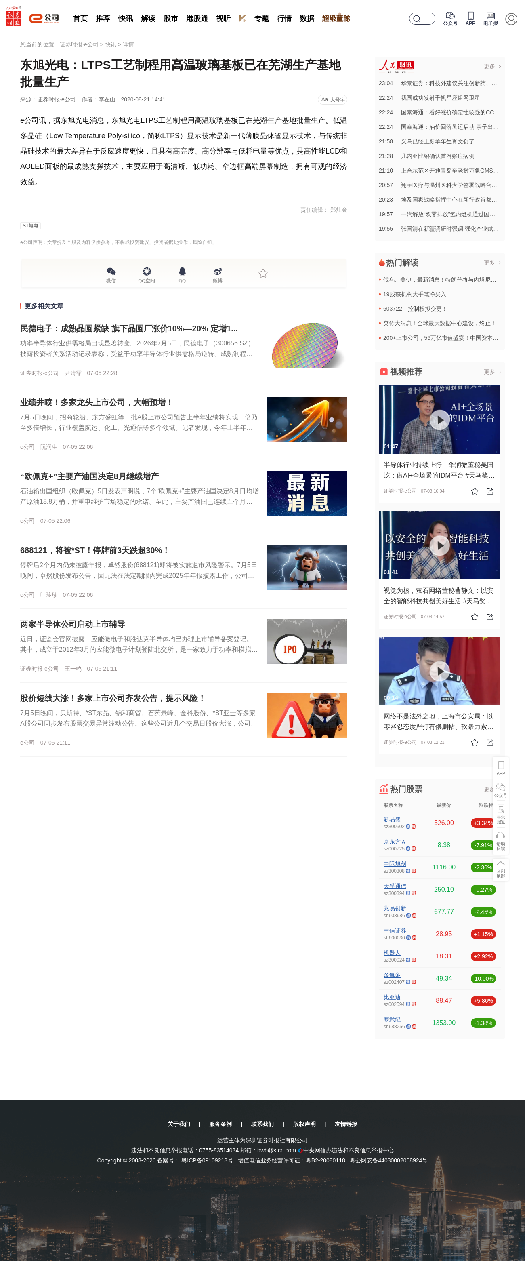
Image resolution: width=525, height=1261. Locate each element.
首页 (80, 19)
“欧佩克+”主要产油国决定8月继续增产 (89, 476)
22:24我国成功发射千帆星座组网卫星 (429, 98)
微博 (218, 279)
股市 (171, 19)
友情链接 (346, 1124)
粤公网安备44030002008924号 (389, 1160)
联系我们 (262, 1124)
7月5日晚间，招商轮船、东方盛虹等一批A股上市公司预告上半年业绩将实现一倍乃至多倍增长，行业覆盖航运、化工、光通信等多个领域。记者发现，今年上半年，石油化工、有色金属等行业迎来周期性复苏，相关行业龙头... (139, 428)
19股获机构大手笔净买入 (414, 294)
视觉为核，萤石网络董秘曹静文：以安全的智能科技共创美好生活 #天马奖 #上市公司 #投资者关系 (439, 601)
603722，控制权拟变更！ (415, 308)
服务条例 (220, 1124)
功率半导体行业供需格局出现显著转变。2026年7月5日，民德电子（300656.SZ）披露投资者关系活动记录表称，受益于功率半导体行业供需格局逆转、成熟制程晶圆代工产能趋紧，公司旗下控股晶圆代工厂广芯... (137, 354)
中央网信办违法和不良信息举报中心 (346, 1150)
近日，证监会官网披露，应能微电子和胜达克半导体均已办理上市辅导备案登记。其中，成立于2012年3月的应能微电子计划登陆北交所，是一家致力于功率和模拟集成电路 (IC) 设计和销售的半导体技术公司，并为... (139, 649)
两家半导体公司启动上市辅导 (72, 624)
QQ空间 (147, 279)
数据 (307, 19)
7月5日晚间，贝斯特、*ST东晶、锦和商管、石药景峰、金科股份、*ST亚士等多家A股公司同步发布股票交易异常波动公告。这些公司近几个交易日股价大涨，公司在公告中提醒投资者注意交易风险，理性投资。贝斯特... (138, 723)
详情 (128, 44)
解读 (148, 19)
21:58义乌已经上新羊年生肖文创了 (427, 141)
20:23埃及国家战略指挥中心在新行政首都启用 (441, 199)
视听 (223, 19)
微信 (111, 279)
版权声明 (304, 1124)
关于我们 (179, 1124)
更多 (489, 66)
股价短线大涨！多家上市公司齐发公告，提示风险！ (113, 698)
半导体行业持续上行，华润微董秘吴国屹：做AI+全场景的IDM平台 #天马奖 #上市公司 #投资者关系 (439, 475)
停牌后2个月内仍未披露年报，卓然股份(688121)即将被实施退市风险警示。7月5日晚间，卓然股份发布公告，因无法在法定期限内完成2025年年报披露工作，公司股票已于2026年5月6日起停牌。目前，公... (138, 575)
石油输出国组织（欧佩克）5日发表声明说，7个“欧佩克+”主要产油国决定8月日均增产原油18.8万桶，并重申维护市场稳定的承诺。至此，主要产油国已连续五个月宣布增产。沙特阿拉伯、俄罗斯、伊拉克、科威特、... (139, 502)
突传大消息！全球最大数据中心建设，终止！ (439, 323)
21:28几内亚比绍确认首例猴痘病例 (427, 156)
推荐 (103, 19)
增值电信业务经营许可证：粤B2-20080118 (291, 1160)
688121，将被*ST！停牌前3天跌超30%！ (95, 550)
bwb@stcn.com (276, 1150)
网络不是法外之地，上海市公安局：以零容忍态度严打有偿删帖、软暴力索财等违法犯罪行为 (439, 727)
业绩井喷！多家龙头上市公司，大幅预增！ (97, 402)
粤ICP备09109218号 (207, 1160)
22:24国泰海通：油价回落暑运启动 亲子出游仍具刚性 (450, 127)
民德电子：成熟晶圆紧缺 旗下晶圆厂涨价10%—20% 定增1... (129, 328)
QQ (182, 279)
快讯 (125, 19)
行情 (284, 19)
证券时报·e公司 (79, 44)
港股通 (197, 19)
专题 (261, 19)
